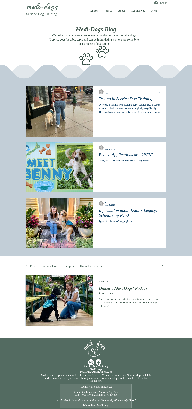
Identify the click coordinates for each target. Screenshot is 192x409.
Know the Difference (92, 266)
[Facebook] (98, 362)
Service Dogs (50, 266)
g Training (49, 14)
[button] (154, 10)
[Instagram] (91, 362)
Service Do (34, 14)
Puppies (69, 266)
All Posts (31, 266)
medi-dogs (42, 7)
